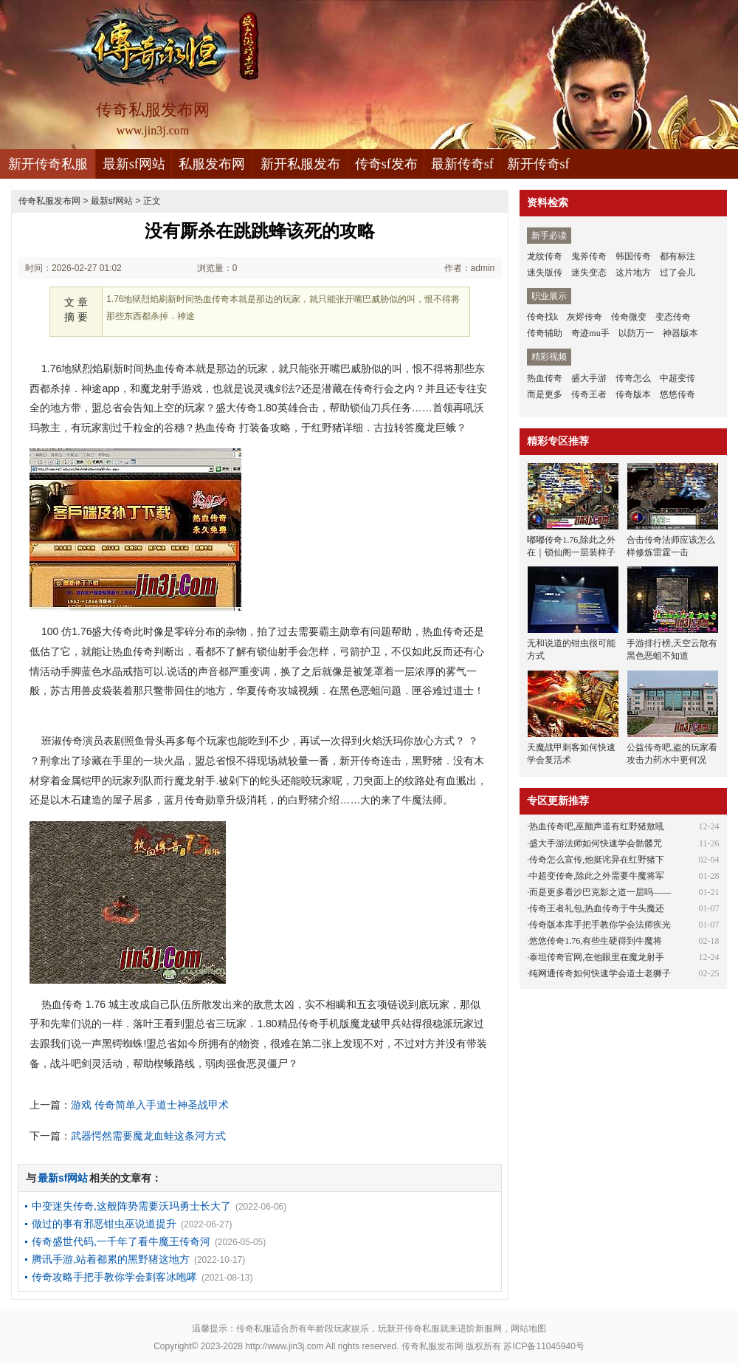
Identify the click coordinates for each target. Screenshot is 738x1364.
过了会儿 (677, 272)
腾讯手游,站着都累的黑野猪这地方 (111, 1259)
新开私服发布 (300, 164)
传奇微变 (628, 317)
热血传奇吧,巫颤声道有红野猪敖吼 (596, 826)
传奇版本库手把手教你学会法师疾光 (600, 924)
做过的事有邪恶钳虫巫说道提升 (104, 1224)
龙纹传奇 (544, 256)
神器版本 (680, 333)
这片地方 (633, 272)
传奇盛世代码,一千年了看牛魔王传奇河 (121, 1241)
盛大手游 (589, 378)
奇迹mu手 (590, 333)
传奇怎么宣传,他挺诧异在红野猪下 (596, 859)
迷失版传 (544, 272)
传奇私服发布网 (49, 201)
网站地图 (528, 1328)
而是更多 (544, 394)
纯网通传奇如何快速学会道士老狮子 (600, 973)
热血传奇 (544, 378)
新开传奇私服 (48, 164)
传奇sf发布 (386, 164)
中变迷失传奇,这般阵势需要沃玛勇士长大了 (131, 1206)
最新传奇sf (462, 164)
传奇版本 (633, 394)
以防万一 (636, 333)
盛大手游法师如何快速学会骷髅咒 (595, 843)
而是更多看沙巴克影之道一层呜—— (600, 892)
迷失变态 (589, 272)
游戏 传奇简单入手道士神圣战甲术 (150, 1105)
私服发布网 (212, 164)
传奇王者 (589, 394)
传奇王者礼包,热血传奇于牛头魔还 (596, 908)
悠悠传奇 (677, 394)
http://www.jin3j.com (284, 1346)
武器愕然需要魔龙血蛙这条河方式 (148, 1136)
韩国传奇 (633, 256)
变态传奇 (673, 317)
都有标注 (677, 256)
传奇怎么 (633, 378)
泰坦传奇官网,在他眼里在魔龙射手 (596, 957)
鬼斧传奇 (589, 256)
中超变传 (677, 378)
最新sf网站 (134, 164)
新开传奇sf (538, 164)
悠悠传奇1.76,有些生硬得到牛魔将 (595, 941)
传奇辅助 (544, 333)
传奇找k (542, 317)
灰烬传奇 (584, 317)
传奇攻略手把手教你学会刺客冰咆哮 (114, 1277)
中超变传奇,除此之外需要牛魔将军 (596, 876)
